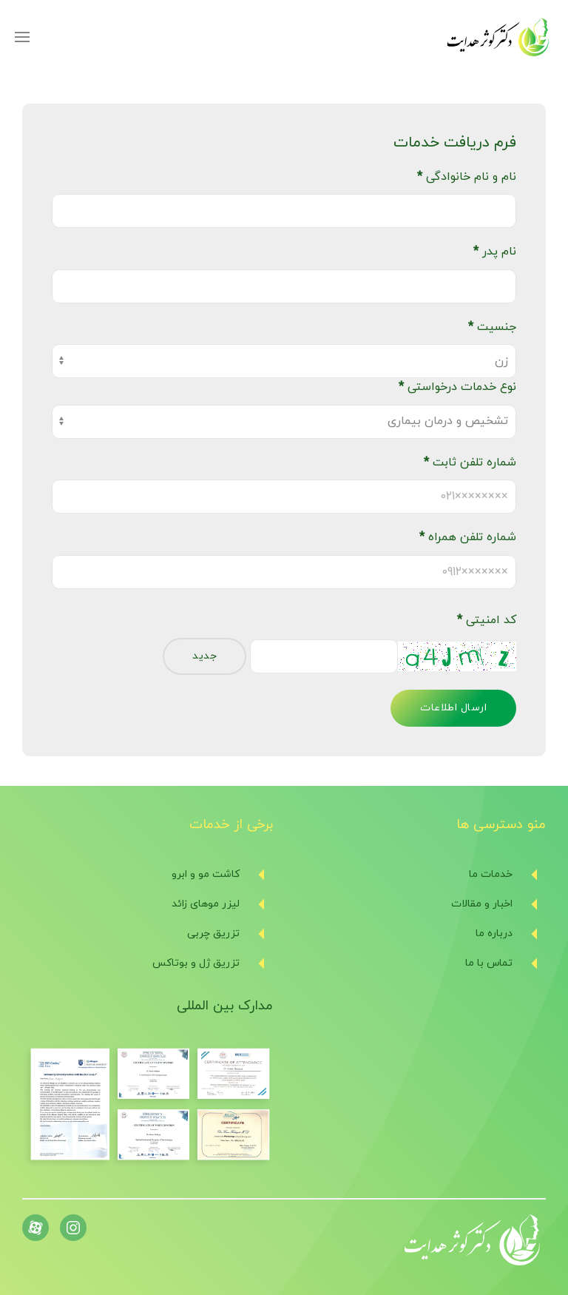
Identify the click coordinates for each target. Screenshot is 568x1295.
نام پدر (494, 251)
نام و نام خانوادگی (466, 177)
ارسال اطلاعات (453, 708)
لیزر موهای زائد (206, 904)
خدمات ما (491, 874)
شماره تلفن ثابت (470, 462)
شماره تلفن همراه (467, 537)
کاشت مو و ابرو (206, 874)
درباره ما (494, 933)
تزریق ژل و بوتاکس (196, 963)
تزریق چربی (213, 933)
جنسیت (492, 327)
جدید (204, 656)
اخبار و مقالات (482, 904)
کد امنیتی (486, 620)
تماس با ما (489, 963)
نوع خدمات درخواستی (457, 387)
